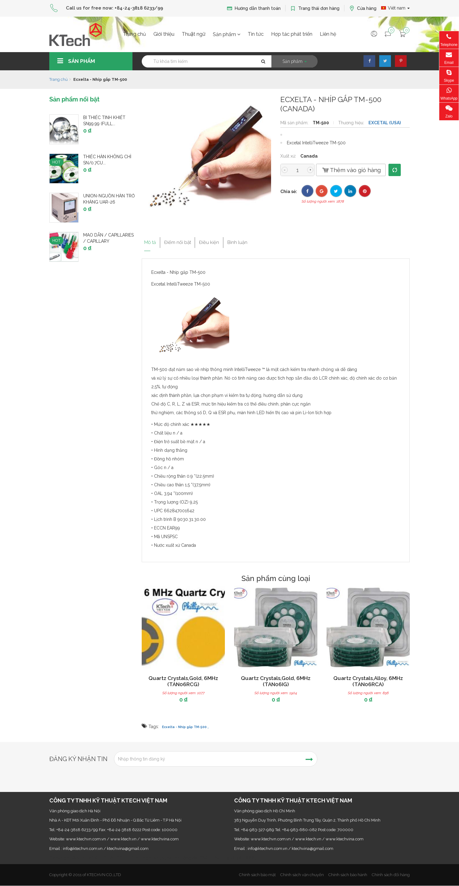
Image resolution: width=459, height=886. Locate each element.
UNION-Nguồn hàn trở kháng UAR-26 (109, 198)
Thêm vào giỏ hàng (351, 170)
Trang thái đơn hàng (314, 8)
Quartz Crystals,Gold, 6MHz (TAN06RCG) (183, 681)
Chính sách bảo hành (347, 874)
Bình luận (255, 240)
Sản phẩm (226, 34)
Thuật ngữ (193, 34)
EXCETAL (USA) (384, 122)
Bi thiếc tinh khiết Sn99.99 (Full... (104, 120)
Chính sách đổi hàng (391, 874)
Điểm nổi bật (183, 240)
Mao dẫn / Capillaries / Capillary (108, 238)
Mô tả (149, 240)
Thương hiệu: (351, 122)
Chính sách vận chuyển (302, 874)
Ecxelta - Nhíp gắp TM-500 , (185, 727)
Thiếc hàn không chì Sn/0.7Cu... (107, 159)
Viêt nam (395, 8)
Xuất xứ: (288, 156)
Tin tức (256, 34)
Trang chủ (134, 34)
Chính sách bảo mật (257, 874)
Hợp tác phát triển (291, 34)
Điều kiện (221, 240)
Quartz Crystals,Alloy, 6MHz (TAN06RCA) (368, 681)
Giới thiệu (163, 34)
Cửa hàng (362, 8)
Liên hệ (328, 34)
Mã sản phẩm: (295, 122)
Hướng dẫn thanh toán (254, 8)
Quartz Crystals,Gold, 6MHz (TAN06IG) (276, 681)
